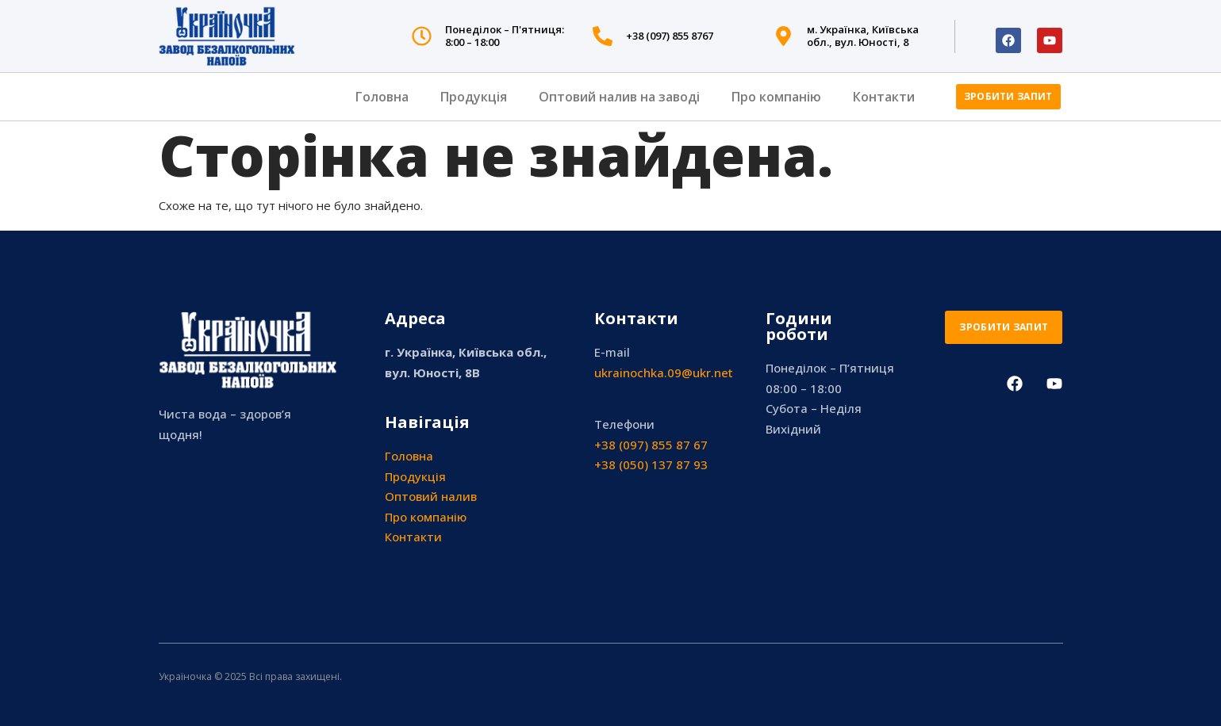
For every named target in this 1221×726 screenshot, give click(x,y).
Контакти (884, 96)
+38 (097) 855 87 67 (651, 445)
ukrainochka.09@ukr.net (663, 372)
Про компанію (776, 96)
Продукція (473, 96)
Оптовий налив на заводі (619, 96)
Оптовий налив (431, 496)
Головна (382, 96)
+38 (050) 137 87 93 (651, 464)
